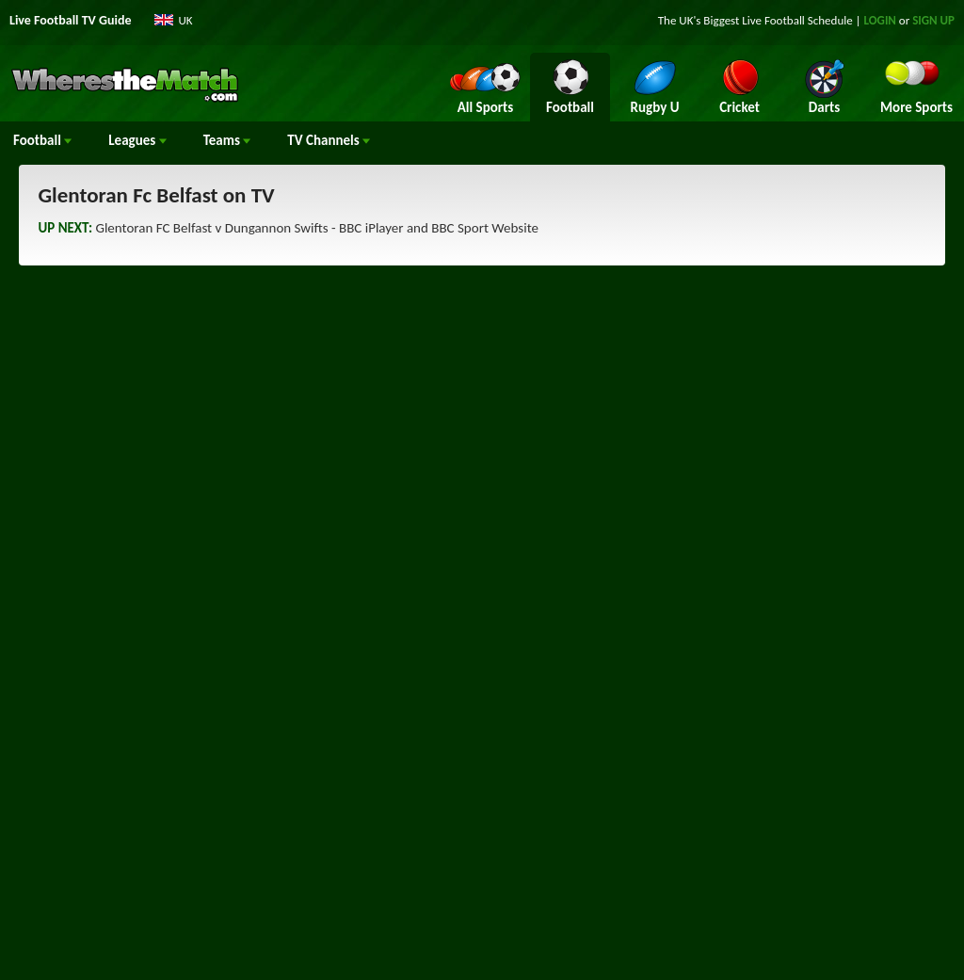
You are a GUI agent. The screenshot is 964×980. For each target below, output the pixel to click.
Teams (227, 140)
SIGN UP (933, 20)
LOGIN (880, 20)
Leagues (137, 140)
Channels (328, 140)
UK (186, 20)
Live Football (773, 20)
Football (42, 140)
